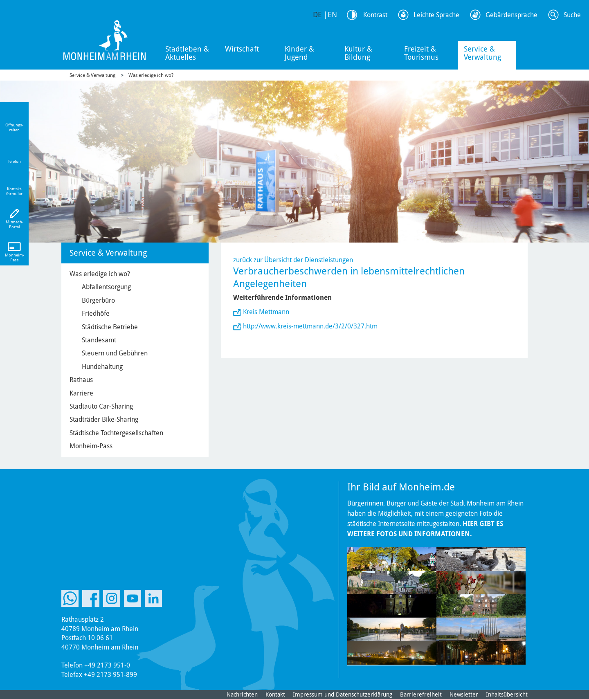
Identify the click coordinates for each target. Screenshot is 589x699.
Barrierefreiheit (421, 694)
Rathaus (81, 380)
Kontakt (275, 694)
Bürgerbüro (98, 300)
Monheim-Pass (91, 446)
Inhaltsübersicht (507, 694)
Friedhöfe (96, 313)
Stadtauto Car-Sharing (101, 406)
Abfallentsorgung (106, 287)
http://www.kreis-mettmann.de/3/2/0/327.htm (310, 326)
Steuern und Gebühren (115, 353)
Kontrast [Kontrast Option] (375, 15)
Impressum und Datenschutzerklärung (342, 694)
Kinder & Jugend (299, 53)
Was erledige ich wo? (150, 75)
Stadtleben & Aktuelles (187, 53)
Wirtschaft (242, 49)
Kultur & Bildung (358, 53)
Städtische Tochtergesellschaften (116, 433)
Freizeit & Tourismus (421, 53)
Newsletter (464, 694)
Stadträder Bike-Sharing (104, 419)
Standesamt (99, 340)
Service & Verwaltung (482, 53)
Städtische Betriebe (110, 327)
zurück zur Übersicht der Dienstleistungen (293, 260)
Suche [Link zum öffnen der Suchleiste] (572, 15)
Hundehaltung (102, 367)
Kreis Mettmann (266, 312)
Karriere (81, 393)
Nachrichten (242, 694)
